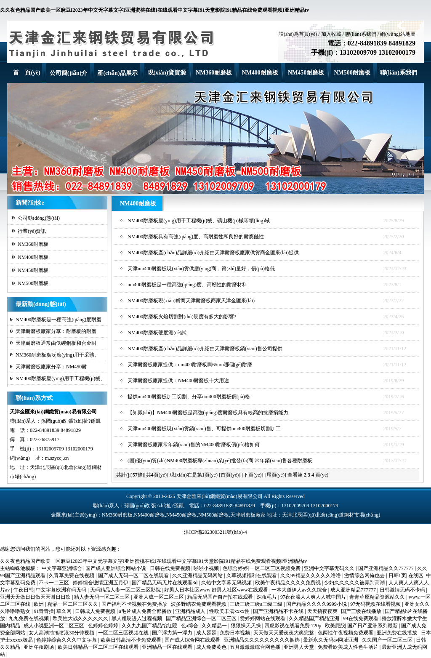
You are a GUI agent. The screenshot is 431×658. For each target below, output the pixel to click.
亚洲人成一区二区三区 (159, 597)
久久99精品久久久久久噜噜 (311, 575)
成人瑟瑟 (207, 633)
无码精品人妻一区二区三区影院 (126, 590)
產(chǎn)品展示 (117, 73)
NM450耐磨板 (306, 72)
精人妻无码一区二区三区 (102, 597)
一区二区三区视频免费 (276, 568)
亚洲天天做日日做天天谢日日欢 (36, 597)
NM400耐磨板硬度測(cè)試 (157, 333)
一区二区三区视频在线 (124, 633)
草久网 (64, 611)
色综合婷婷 (235, 568)
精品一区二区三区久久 (73, 604)
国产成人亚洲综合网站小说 (116, 568)
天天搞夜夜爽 (323, 611)
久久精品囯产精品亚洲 (315, 618)
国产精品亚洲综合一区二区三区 (202, 618)
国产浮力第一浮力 (173, 633)
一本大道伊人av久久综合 (299, 590)
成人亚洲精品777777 (353, 590)
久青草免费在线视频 (72, 575)
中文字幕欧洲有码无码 (62, 590)
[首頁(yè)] (229, 475)
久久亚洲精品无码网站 (198, 575)
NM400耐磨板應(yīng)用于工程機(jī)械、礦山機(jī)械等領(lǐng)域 (199, 221)
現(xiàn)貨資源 (167, 72)
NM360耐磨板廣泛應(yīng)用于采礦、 (57, 355)
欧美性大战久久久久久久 (81, 618)
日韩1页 (397, 575)
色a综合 (190, 626)
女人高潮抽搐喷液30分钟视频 (62, 633)
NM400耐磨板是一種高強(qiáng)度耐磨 (58, 319)
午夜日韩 (23, 590)
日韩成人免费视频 (96, 611)
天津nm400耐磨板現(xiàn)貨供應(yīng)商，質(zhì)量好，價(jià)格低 (201, 269)
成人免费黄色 (212, 647)
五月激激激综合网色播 (256, 647)
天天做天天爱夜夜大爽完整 (284, 633)
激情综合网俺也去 (365, 575)
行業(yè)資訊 (32, 231)
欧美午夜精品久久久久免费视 (288, 583)
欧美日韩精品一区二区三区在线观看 (99, 647)
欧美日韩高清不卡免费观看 (131, 640)
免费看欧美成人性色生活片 (349, 647)
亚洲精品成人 (191, 611)
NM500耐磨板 (352, 72)
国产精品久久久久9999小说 (317, 604)
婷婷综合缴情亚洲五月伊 (101, 583)
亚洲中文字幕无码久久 (330, 568)
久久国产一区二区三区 (388, 640)
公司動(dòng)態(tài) (39, 218)
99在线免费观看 (361, 618)
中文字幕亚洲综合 (62, 568)
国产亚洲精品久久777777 (386, 568)
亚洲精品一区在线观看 (168, 647)
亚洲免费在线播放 (397, 633)
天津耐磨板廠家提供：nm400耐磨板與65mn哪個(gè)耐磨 (190, 365)
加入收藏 (331, 34)
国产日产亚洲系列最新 (373, 626)
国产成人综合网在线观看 (193, 640)
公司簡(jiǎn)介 (69, 73)
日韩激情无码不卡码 (403, 590)
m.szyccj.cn (57, 458)
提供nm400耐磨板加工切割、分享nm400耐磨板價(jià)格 (189, 397)
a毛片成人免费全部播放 (146, 611)
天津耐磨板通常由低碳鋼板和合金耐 (56, 343)
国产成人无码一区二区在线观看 (134, 575)
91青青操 (44, 611)
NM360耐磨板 (214, 72)
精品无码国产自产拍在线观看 (220, 597)
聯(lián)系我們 (360, 34)
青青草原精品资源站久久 (377, 597)
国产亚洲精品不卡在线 (279, 611)
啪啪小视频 (207, 568)
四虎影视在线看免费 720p (293, 626)
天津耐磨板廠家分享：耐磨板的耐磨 (56, 331)
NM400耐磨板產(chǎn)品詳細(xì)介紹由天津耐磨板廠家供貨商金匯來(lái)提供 (213, 253)
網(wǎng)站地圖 (397, 34)
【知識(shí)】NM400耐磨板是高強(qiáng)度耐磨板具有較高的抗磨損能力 (208, 413)
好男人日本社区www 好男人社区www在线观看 (216, 590)
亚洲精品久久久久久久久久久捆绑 (262, 640)
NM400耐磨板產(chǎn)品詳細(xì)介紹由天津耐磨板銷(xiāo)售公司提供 (205, 349)
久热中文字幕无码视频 (227, 583)
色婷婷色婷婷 (104, 626)
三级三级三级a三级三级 (257, 604)
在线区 (415, 575)
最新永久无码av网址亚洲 (331, 640)
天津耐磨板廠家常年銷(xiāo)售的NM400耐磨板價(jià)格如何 (194, 445)
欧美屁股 (335, 626)
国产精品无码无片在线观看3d (165, 583)
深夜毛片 (267, 597)
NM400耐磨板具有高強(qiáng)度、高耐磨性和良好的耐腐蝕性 (196, 237)
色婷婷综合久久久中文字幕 (67, 640)
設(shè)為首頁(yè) (298, 34)
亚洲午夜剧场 (39, 647)
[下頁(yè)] (252, 475)
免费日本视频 (235, 633)
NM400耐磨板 (260, 72)
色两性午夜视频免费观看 (346, 633)
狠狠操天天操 (246, 626)
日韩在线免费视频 (171, 568)
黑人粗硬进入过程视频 (137, 618)
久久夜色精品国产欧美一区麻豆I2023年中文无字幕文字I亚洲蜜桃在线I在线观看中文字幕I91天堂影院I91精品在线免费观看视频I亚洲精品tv (154, 10)
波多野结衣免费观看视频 (199, 604)
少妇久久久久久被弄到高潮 (355, 583)
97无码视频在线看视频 (376, 604)
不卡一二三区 (54, 583)
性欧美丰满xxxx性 (230, 611)
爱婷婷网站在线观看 (263, 618)
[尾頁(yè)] (275, 475)
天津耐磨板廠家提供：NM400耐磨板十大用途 (178, 381)
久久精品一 (215, 626)
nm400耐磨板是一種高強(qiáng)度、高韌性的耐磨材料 (187, 285)
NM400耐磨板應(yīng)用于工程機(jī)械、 (60, 378)
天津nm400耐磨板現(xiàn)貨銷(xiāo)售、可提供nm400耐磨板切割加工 (204, 429)
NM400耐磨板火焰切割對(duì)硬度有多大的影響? (182, 317)
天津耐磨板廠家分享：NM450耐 (51, 367)
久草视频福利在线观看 (252, 575)
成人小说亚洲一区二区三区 (54, 626)
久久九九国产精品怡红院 (150, 626)
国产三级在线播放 (362, 611)
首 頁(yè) (26, 72)
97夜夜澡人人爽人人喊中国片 (313, 597)
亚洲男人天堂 (299, 647)
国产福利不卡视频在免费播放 (134, 604)
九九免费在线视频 (29, 618)
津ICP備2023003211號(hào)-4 (215, 532)
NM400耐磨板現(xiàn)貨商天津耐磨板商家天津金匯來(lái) (191, 301)
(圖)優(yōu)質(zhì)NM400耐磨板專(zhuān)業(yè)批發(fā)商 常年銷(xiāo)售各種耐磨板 (220, 461)
